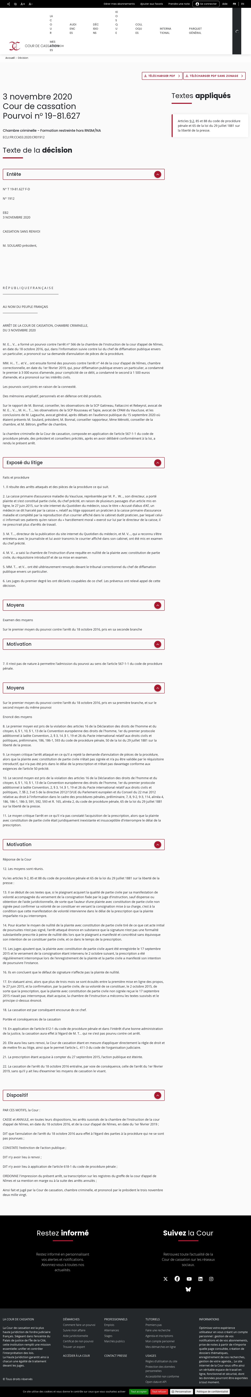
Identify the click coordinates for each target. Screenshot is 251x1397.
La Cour (55, 15)
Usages (151, 1340)
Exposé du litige (25, 447)
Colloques (134, 15)
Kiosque (114, 15)
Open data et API (156, 1366)
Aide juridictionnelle (75, 1320)
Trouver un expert (74, 1331)
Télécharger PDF (162, 61)
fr (234, 4)
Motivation (19, 629)
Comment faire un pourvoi (79, 1309)
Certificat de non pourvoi (78, 1326)
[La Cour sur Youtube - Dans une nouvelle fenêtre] (189, 1263)
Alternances (111, 1315)
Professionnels (115, 1304)
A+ (23, 4)
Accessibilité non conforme (162, 1361)
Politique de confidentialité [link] (212, 1391)
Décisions (95, 15)
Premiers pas (154, 1309)
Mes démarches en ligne (161, 1331)
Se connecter (206, 4)
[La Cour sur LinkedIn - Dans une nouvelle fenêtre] (200, 1263)
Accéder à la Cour (76, 1340)
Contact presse (115, 1340)
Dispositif (17, 1080)
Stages (108, 1320)
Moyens (15, 590)
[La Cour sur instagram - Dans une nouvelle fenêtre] (211, 1263)
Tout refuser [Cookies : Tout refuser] (159, 1391)
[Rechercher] (236, 23)
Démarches (71, 1304)
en (242, 4)
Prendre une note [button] (179, 4)
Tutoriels (153, 1304)
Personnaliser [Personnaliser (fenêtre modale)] (183, 1391)
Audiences (74, 15)
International (159, 15)
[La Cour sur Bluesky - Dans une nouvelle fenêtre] (188, 1274)
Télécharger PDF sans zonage (214, 61)
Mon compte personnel (160, 1326)
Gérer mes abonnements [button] (119, 4)
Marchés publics (114, 1326)
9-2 (192, 105)
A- (31, 4)
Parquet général (188, 15)
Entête (14, 159)
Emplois (109, 1309)
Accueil (10, 42)
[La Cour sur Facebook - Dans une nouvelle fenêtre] (177, 1263)
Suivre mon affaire (74, 1315)
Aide (225, 4)
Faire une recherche (158, 1315)
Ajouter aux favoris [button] (151, 4)
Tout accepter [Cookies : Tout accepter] (139, 1391)
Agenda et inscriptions (159, 1320)
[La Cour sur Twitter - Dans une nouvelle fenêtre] (165, 1263)
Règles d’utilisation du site (161, 1346)
